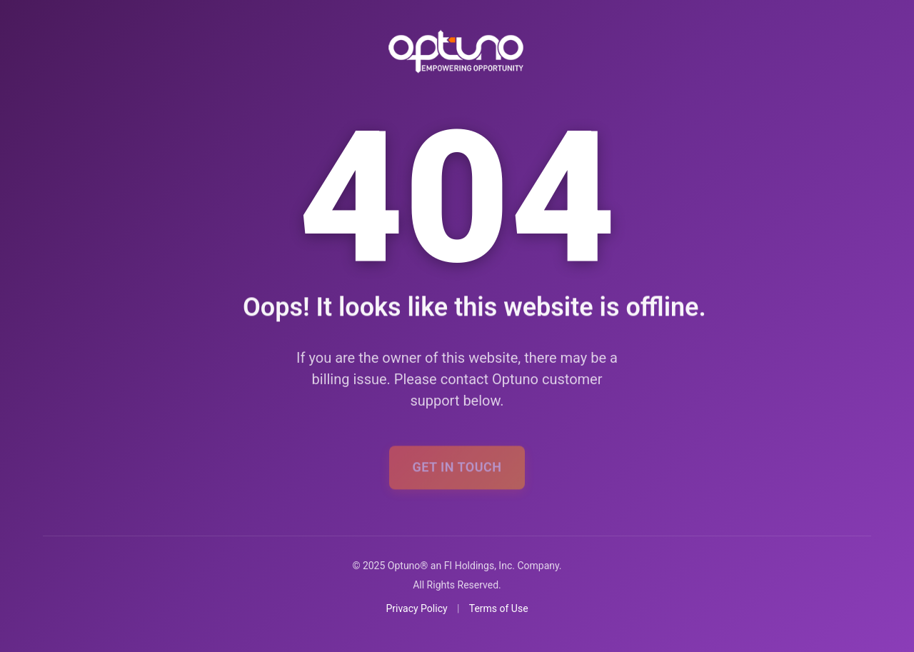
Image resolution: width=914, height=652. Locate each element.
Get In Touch (456, 470)
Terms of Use (498, 608)
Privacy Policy (416, 608)
